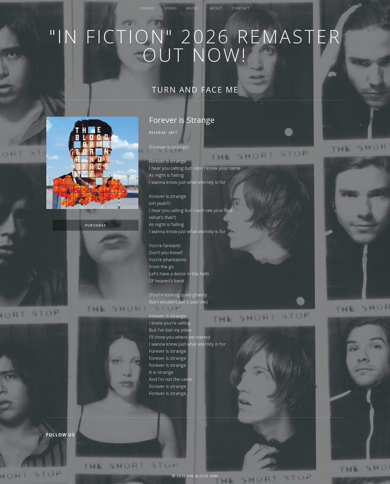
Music (192, 8)
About (216, 8)
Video (171, 8)
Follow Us (60, 435)
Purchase (95, 225)
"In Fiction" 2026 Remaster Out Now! (195, 45)
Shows (147, 8)
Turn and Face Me (195, 89)
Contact (241, 8)
